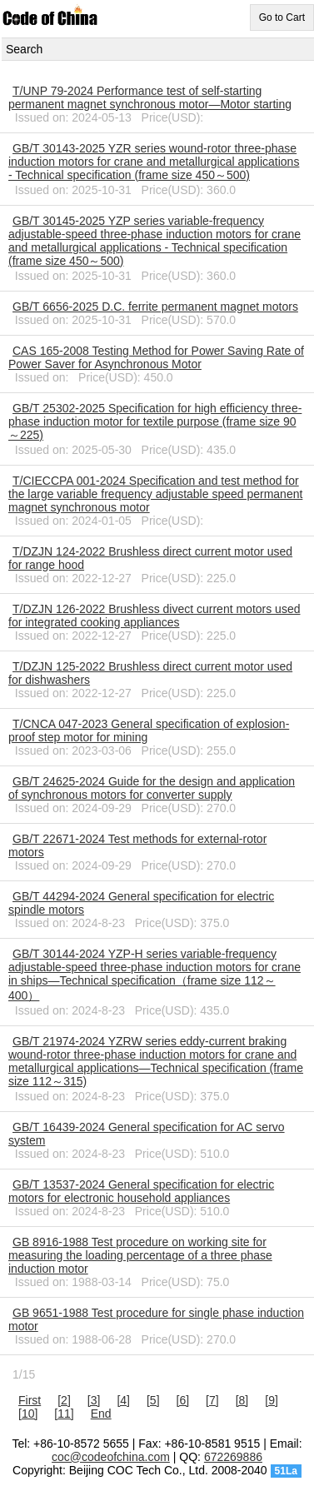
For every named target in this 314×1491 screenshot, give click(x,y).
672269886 (233, 1457)
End (101, 1413)
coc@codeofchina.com (111, 1457)
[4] (123, 1400)
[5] (153, 1400)
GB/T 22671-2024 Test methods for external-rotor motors (137, 845)
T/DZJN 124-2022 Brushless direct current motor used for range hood (150, 558)
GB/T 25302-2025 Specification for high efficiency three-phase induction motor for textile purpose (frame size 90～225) (155, 421)
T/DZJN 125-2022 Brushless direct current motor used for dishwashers (150, 673)
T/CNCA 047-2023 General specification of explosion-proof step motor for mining (148, 730)
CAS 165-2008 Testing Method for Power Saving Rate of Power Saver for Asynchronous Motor (156, 357)
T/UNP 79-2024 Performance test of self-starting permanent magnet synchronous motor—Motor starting (150, 97)
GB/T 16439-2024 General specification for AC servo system (146, 1133)
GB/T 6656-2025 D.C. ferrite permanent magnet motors (155, 306)
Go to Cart (282, 17)
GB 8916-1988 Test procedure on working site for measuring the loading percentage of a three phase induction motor (140, 1255)
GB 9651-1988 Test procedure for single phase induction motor (156, 1319)
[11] (63, 1413)
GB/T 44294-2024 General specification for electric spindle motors (141, 903)
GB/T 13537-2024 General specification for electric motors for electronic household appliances (141, 1191)
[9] (271, 1400)
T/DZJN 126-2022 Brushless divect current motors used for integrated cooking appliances (154, 615)
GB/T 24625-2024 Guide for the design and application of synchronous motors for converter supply (151, 788)
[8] (242, 1400)
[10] (27, 1413)
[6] (183, 1400)
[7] (212, 1400)
